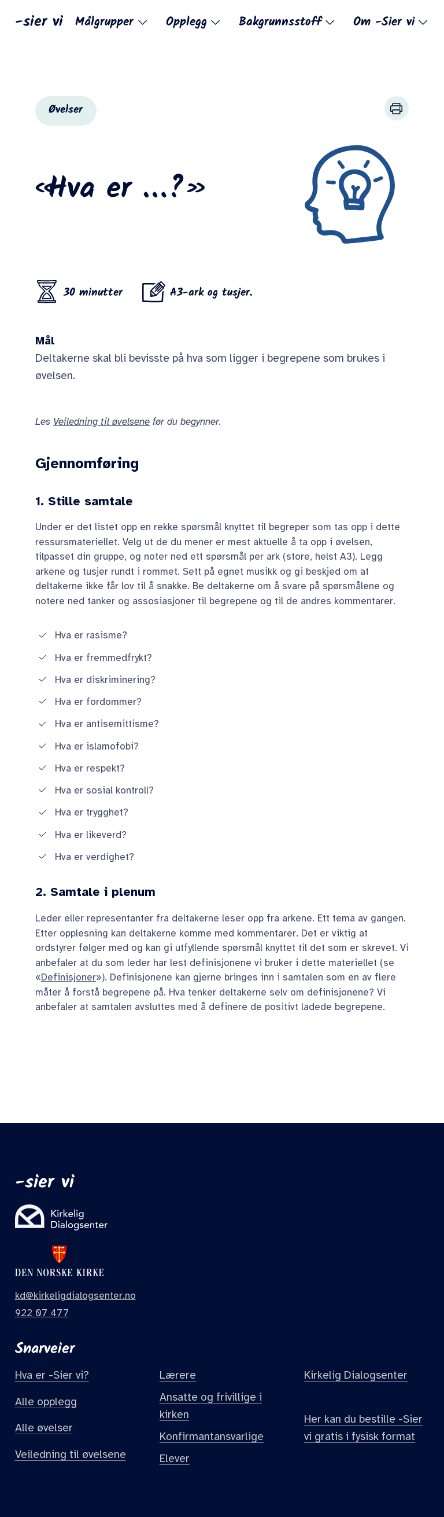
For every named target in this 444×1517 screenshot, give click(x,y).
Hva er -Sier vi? (52, 1375)
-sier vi (39, 21)
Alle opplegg (46, 1402)
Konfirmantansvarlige (212, 1436)
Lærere (178, 1375)
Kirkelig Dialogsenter (356, 1375)
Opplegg (194, 22)
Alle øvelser (44, 1428)
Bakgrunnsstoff (287, 22)
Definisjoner (68, 977)
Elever (175, 1458)
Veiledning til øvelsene (70, 1454)
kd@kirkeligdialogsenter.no (75, 1296)
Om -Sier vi (391, 22)
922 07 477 (42, 1313)
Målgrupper (112, 22)
